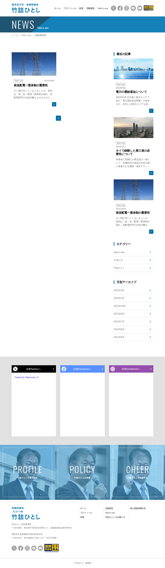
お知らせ (118, 260)
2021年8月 (119, 314)
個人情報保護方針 (138, 508)
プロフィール (70, 8)
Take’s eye (119, 252)
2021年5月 (119, 337)
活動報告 (90, 8)
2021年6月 (119, 329)
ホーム (57, 8)
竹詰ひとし (119, 268)
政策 (81, 8)
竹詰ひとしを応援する (115, 517)
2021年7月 (119, 321)
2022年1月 (119, 298)
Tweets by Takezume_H (26, 377)
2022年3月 (119, 290)
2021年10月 (120, 306)
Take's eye (103, 8)
